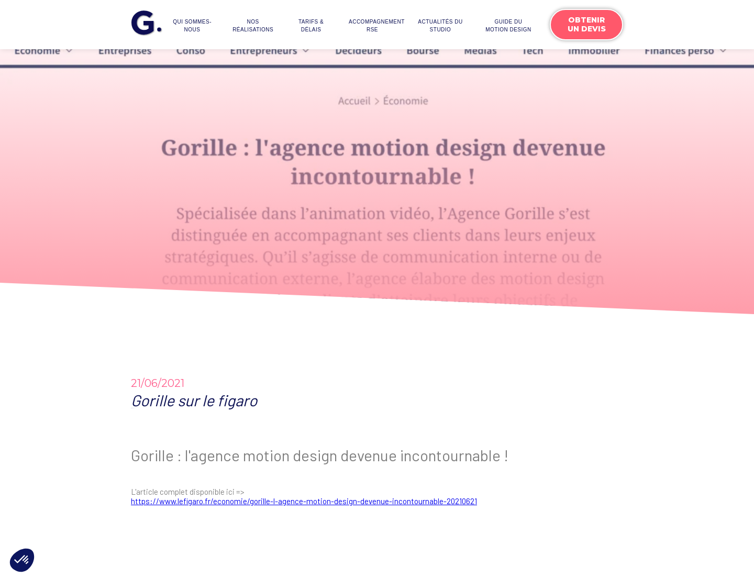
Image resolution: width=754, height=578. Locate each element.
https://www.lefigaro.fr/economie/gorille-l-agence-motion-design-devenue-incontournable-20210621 (304, 501)
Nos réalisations (252, 25)
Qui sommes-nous (192, 25)
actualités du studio (440, 25)
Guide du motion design (508, 25)
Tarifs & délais (311, 25)
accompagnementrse (375, 25)
